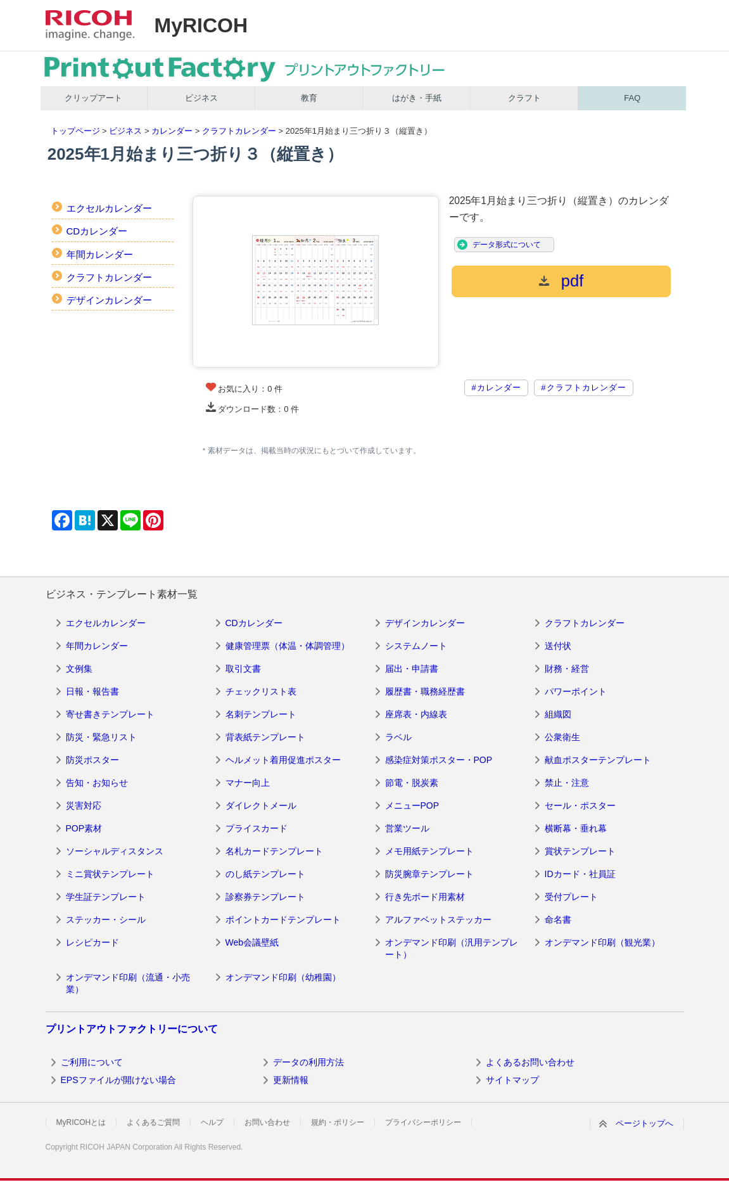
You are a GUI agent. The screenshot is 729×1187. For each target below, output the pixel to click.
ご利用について (92, 1062)
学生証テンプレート (106, 897)
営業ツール (407, 828)
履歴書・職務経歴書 (425, 691)
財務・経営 (567, 669)
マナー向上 (247, 783)
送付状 (558, 646)
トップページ (75, 131)
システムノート (416, 646)
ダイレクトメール (260, 805)
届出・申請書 (411, 669)
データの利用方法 (308, 1062)
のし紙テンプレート (265, 874)
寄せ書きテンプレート (110, 714)
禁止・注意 (567, 783)
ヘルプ (212, 1122)
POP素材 (84, 828)
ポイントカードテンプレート (283, 919)
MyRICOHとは (81, 1122)
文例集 (79, 669)
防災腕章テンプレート (429, 874)
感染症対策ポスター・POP (439, 760)
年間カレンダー (100, 254)
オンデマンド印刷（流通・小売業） (128, 983)
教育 (309, 98)
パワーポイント (576, 691)
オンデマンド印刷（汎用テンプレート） (451, 948)
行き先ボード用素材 (425, 897)
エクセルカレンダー (109, 208)
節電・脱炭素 (411, 783)
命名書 (558, 919)
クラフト (524, 98)
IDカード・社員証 (580, 874)
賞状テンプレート (580, 851)
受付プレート (571, 897)
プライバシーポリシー (423, 1122)
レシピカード (92, 942)
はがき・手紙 (416, 98)
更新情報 (290, 1080)
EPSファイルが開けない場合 (118, 1080)
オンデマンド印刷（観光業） (602, 942)
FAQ (632, 98)
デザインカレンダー (109, 300)
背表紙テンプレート (265, 737)
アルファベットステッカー (438, 919)
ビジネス (201, 98)
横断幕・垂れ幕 (576, 828)
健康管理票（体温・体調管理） (287, 646)
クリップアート (93, 98)
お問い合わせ (267, 1122)
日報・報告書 (92, 691)
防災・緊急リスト (101, 737)
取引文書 (243, 669)
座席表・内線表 (416, 714)
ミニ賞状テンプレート (110, 874)
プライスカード (256, 828)
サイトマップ (512, 1080)
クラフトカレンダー (239, 131)
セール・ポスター (580, 805)
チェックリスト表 (260, 691)
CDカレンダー (97, 231)
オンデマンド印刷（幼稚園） (283, 977)
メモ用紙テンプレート (429, 851)
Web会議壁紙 (252, 942)
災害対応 (83, 805)
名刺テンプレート (260, 714)
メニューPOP (412, 805)
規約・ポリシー (337, 1122)
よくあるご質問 (153, 1122)
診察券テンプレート (265, 897)
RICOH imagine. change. (90, 25)
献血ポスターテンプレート (598, 760)
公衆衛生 (562, 737)
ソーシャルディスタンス (114, 851)
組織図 (558, 714)
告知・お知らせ (97, 783)
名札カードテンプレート (274, 851)
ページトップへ (644, 1123)
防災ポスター (92, 760)
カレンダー (172, 131)
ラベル (398, 737)
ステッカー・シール (106, 919)
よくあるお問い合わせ (530, 1062)
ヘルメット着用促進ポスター (283, 760)
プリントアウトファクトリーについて (132, 1028)
